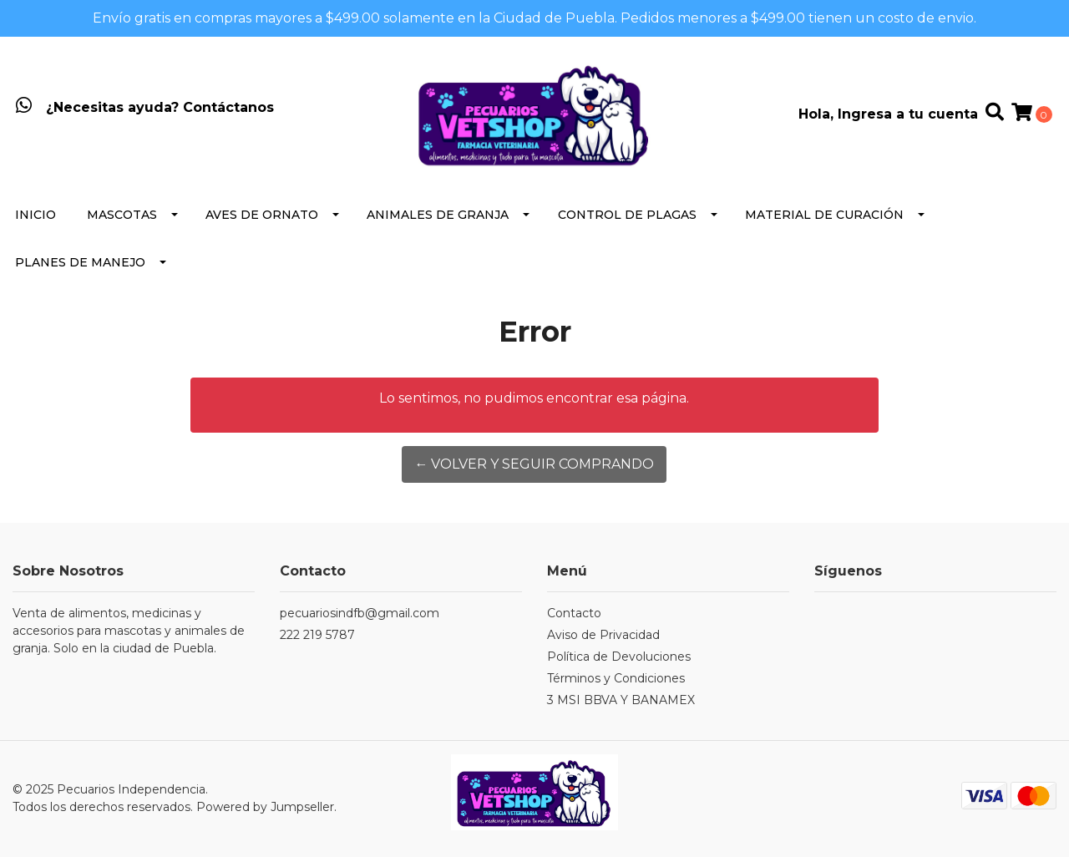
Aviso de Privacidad (603, 634)
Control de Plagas (627, 214)
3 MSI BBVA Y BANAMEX (621, 699)
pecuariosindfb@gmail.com (359, 613)
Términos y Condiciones (616, 678)
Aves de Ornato (261, 214)
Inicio (35, 214)
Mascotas (122, 214)
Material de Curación (824, 214)
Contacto (574, 613)
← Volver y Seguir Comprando (534, 464)
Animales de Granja (438, 214)
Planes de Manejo (80, 262)
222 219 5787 (317, 634)
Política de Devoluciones (619, 656)
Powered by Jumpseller (265, 806)
